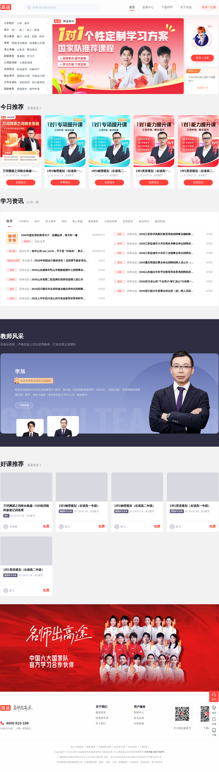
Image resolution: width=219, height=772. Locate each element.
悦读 (26, 36)
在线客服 (139, 723)
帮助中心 (139, 712)
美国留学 (22, 88)
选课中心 (148, 7)
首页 (132, 7)
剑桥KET (34, 69)
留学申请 (34, 88)
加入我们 (101, 723)
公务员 (21, 49)
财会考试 (9, 75)
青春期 (21, 56)
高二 (21, 29)
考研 (6, 43)
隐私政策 (91, 747)
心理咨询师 (10, 62)
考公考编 (9, 49)
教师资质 (101, 712)
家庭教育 (9, 56)
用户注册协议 (77, 747)
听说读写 (22, 69)
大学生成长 (10, 82)
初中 (26, 23)
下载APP (167, 7)
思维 (34, 36)
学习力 (31, 56)
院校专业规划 (19, 43)
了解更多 (24, 405)
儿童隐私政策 (104, 747)
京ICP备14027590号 (154, 752)
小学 (19, 23)
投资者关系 (102, 717)
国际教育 (9, 88)
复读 (36, 29)
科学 (41, 36)
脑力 (19, 36)
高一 (14, 29)
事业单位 (32, 49)
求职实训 (24, 82)
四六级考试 (38, 82)
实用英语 (9, 69)
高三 (29, 29)
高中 (6, 29)
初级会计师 (23, 75)
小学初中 (9, 23)
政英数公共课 (37, 43)
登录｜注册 (202, 57)
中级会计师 (38, 75)
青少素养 (9, 36)
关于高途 (186, 7)
